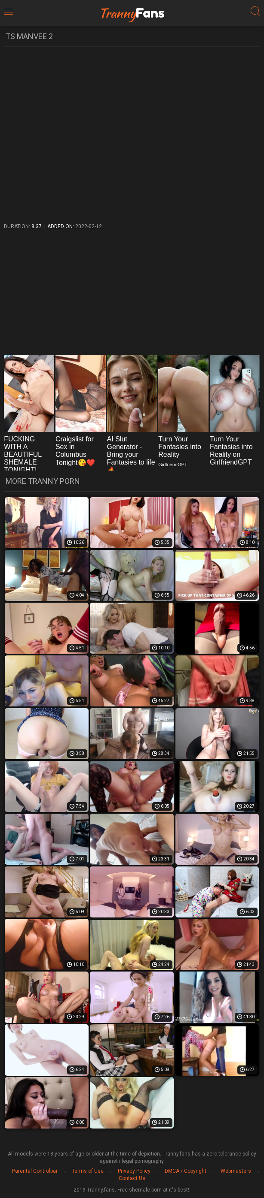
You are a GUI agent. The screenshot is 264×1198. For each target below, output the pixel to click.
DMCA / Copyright (185, 1171)
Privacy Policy (134, 1171)
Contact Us (132, 1178)
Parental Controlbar (35, 1171)
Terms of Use (88, 1171)
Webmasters (236, 1171)
